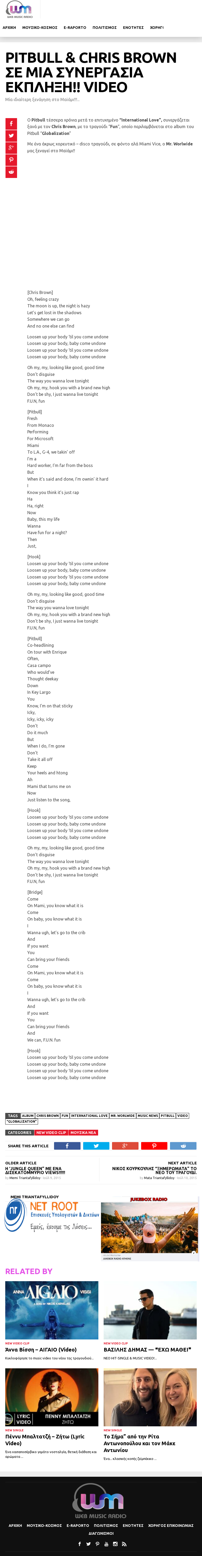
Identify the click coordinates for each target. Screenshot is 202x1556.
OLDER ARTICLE (20, 1145)
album (28, 1097)
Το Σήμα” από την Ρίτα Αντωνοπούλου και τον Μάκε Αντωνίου (140, 1425)
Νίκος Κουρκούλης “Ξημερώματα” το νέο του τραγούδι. (154, 1152)
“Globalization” (22, 1103)
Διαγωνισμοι (101, 1515)
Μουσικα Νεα (83, 1114)
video (182, 1097)
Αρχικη (49, 9)
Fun (65, 1097)
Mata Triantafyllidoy (159, 1159)
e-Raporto (115, 9)
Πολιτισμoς (145, 9)
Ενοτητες (173, 9)
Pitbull (167, 1097)
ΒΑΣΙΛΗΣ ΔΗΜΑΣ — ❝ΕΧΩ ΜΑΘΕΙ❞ (147, 1331)
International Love (89, 1097)
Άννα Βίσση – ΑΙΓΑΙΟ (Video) (41, 1331)
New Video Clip (51, 1114)
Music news (148, 1097)
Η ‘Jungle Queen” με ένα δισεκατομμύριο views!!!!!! (35, 1152)
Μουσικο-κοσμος (80, 9)
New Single (14, 1412)
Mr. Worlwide (123, 1097)
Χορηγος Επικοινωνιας (171, 1507)
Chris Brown (47, 1097)
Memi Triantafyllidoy (25, 1159)
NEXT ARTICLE (182, 1145)
